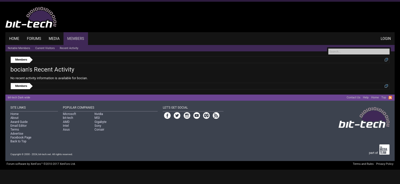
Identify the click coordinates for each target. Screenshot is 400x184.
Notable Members (19, 48)
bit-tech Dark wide (19, 97)
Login (386, 39)
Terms (14, 129)
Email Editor (18, 126)
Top (383, 97)
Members (75, 39)
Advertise (16, 133)
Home (14, 39)
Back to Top (18, 141)
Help (366, 97)
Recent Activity (69, 48)
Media (54, 39)
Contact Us (353, 97)
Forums (34, 39)
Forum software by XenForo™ (41, 164)
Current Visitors (45, 48)
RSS (390, 97)
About (14, 118)
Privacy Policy (385, 164)
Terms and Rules (363, 164)
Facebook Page (20, 137)
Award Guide (19, 122)
